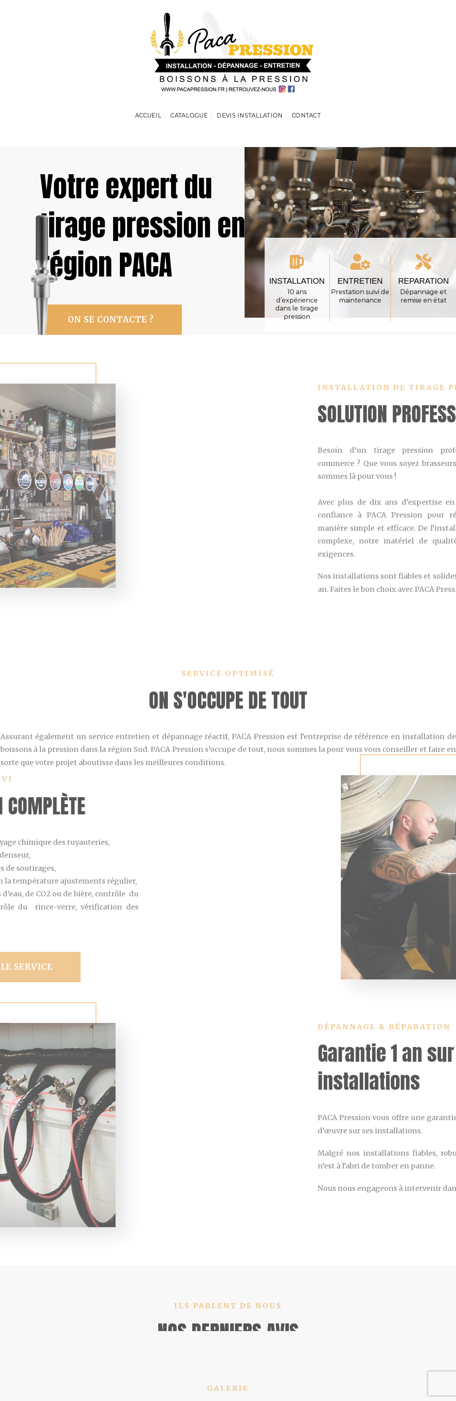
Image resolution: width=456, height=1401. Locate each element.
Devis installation (250, 115)
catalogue (189, 115)
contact (306, 115)
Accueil (148, 115)
